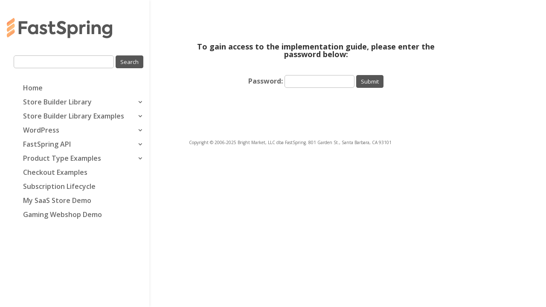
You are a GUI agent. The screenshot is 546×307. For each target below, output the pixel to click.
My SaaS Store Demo (57, 201)
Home (33, 89)
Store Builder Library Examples (73, 117)
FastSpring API (47, 145)
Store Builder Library (57, 103)
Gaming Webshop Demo (62, 215)
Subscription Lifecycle (59, 187)
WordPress (41, 131)
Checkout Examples (55, 173)
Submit (370, 81)
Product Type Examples (62, 159)
